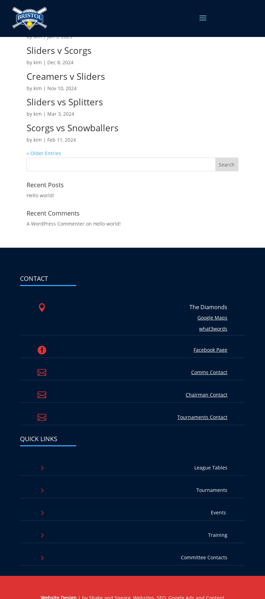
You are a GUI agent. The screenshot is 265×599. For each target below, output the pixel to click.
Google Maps (212, 317)
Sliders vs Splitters (65, 102)
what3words (213, 328)
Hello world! (40, 195)
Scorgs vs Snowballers (72, 128)
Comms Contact (209, 372)
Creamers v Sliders (66, 76)
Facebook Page (210, 349)
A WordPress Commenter (56, 223)
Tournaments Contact (202, 417)
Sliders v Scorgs (59, 50)
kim (37, 62)
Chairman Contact (206, 394)
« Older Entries (44, 153)
